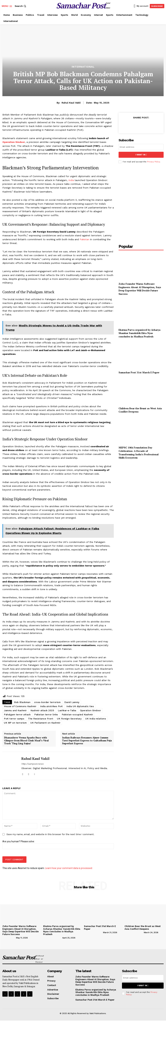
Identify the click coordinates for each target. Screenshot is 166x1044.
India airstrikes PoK (51, 706)
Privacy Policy (153, 162)
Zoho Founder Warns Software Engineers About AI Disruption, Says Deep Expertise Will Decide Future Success (140, 288)
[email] (141, 147)
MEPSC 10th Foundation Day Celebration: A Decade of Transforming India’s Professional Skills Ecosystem (138, 452)
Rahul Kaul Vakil (71, 102)
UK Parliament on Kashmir (45, 722)
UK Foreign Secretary (69, 718)
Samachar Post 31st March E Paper (139, 372)
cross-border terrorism (47, 702)
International (83, 67)
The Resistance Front (40, 718)
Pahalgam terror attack (17, 714)
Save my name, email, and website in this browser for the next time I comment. (50, 834)
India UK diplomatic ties (80, 706)
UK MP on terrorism (15, 722)
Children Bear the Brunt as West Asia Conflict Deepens (143, 927)
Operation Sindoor (13, 142)
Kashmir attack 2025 (42, 710)
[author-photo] (9, 937)
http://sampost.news (32, 764)
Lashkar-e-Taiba (67, 710)
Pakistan (84, 239)
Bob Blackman (22, 702)
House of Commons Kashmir (20, 706)
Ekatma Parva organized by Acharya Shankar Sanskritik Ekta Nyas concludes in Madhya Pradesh (139, 333)
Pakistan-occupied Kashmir (77, 714)
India (71, 180)
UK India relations (95, 718)
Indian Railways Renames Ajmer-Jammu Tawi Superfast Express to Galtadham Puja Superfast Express (87, 740)
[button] (21, 6)
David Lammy (72, 702)
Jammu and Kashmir (15, 710)
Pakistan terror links (46, 714)
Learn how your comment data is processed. (69, 868)
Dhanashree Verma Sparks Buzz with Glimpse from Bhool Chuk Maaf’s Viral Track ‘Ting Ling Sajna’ (26, 740)
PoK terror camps (14, 718)
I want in (141, 154)
